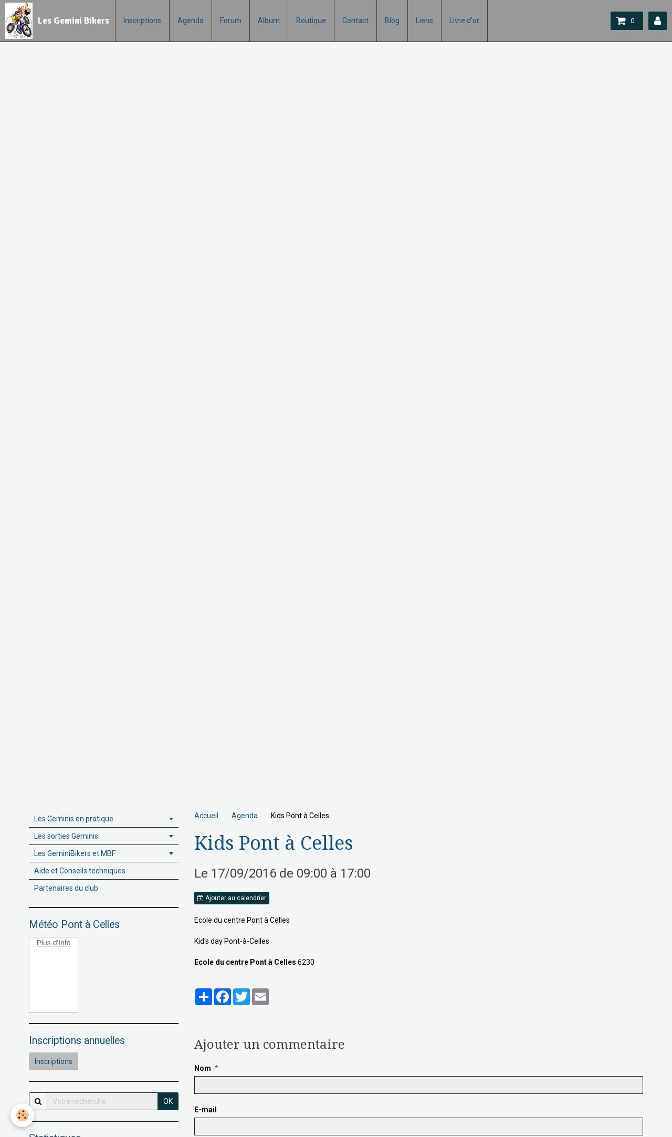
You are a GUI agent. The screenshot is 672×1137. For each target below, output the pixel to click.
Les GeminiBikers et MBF (75, 853)
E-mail (205, 1109)
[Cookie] (22, 1115)
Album (269, 20)
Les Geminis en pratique (73, 819)
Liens (424, 20)
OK (168, 1101)
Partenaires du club (66, 888)
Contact (355, 20)
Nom (202, 1068)
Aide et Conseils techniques (79, 871)
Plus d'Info (54, 942)
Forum (231, 20)
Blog (392, 20)
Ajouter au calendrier (231, 898)
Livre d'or (464, 20)
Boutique (311, 20)
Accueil (206, 815)
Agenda (190, 20)
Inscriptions (142, 20)
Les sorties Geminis (66, 836)
